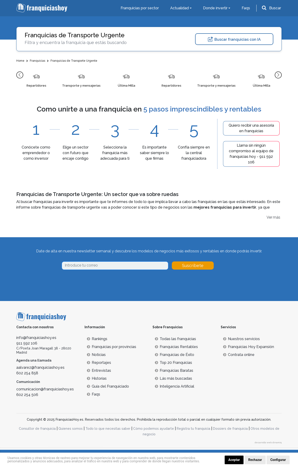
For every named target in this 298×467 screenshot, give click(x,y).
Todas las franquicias (175, 339)
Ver (269, 217)
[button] (19, 74)
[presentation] (97, 283)
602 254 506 (27, 395)
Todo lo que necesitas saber (107, 428)
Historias (97, 378)
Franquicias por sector (140, 8)
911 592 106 (26, 343)
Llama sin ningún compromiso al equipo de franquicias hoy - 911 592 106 (251, 153)
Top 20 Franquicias (173, 362)
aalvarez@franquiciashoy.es (40, 367)
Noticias (96, 354)
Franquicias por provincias (111, 347)
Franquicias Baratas (174, 370)
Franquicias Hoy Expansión (248, 347)
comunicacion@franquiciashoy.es (45, 389)
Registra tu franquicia (193, 428)
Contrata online (238, 354)
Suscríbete (192, 265)
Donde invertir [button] (215, 8)
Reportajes (99, 362)
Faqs (246, 8)
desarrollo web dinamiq (268, 442)
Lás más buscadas (173, 378)
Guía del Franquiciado (108, 386)
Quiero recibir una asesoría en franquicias (251, 128)
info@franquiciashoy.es (36, 337)
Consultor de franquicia (37, 428)
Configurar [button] (278, 460)
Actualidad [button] (179, 8)
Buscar (275, 8)
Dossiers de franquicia (230, 428)
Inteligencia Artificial (174, 386)
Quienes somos (70, 428)
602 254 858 (27, 373)
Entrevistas (99, 370)
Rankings (97, 339)
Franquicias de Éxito (174, 354)
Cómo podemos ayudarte (153, 428)
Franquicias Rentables (176, 347)
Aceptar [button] (234, 460)
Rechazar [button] (255, 460)
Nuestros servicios (241, 339)
